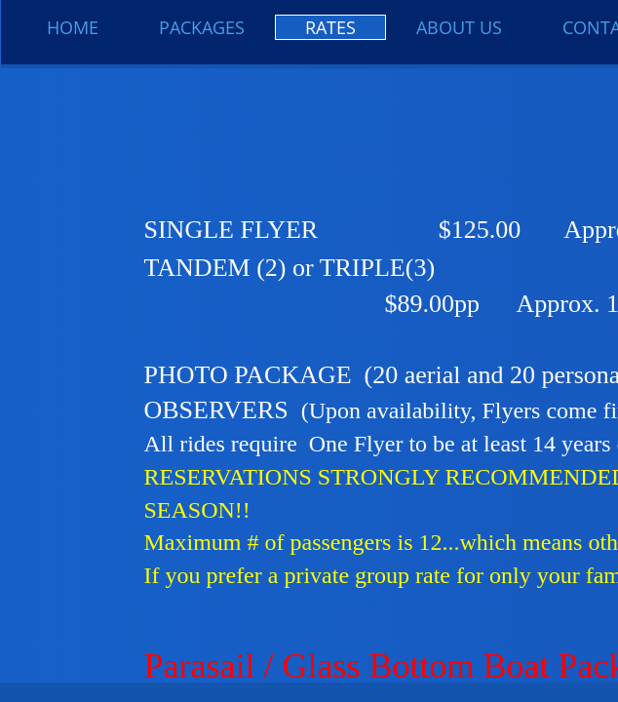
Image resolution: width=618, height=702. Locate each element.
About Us (459, 27)
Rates (330, 27)
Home (72, 27)
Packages (202, 27)
